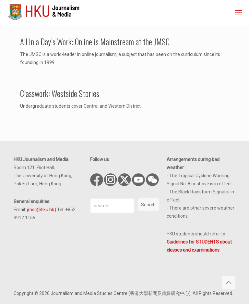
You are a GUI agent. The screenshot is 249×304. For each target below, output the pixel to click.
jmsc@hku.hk (40, 209)
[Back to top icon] (228, 282)
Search (148, 204)
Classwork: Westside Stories (59, 93)
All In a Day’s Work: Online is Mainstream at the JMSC (95, 42)
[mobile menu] (238, 12)
